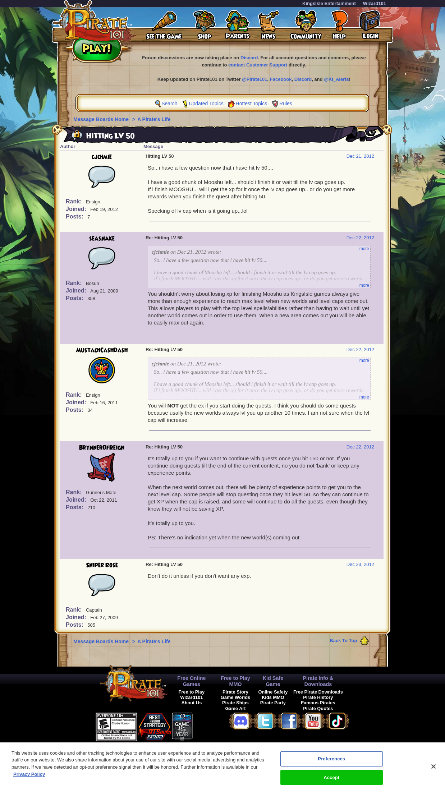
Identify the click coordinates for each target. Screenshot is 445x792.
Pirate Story (235, 692)
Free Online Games (191, 681)
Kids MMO (273, 697)
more (364, 248)
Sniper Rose (102, 565)
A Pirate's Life (153, 119)
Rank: (74, 201)
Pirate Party (273, 702)
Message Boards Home (101, 119)
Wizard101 (374, 3)
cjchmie (102, 157)
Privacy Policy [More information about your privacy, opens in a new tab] (29, 777)
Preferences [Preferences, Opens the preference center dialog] (331, 762)
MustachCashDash (102, 350)
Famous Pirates (318, 702)
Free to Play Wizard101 (192, 694)
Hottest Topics (251, 103)
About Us (191, 702)
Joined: (77, 209)
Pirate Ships (235, 702)
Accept (331, 780)
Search (169, 103)
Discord (249, 57)
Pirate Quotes (318, 708)
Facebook (281, 79)
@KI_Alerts (336, 79)
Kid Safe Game (273, 681)
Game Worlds (235, 697)
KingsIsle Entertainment (329, 3)
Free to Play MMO (235, 681)
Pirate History (318, 697)
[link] (211, 726)
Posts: (75, 216)
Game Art (235, 708)
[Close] (433, 770)
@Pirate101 (254, 79)
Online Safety (273, 692)
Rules (285, 103)
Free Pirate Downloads (318, 692)
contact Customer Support (257, 65)
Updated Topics (206, 103)
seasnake (102, 238)
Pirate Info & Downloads (318, 681)
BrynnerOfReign (101, 447)
